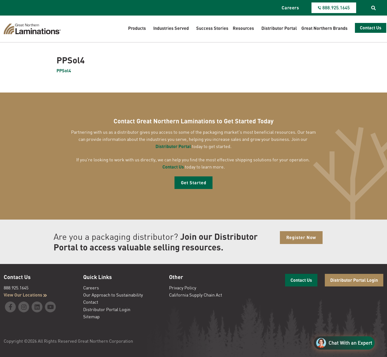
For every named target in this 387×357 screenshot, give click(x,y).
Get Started (193, 182)
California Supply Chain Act (195, 295)
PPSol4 (64, 70)
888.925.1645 (16, 287)
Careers (290, 7)
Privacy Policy (182, 287)
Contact (90, 302)
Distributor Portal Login (106, 309)
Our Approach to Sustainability (113, 295)
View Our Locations (25, 295)
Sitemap (91, 316)
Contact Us (173, 166)
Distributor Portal (173, 146)
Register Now (301, 237)
